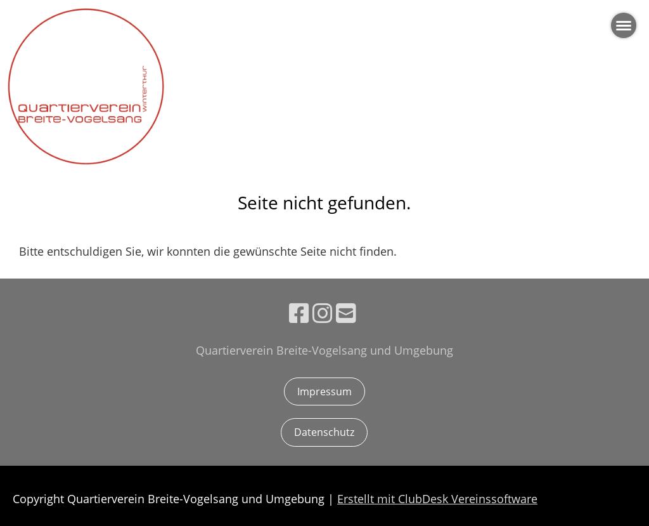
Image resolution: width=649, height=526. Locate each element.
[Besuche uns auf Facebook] (299, 313)
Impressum (324, 391)
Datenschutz (324, 432)
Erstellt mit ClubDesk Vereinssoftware (437, 498)
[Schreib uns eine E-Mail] (346, 313)
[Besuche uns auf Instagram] (322, 313)
